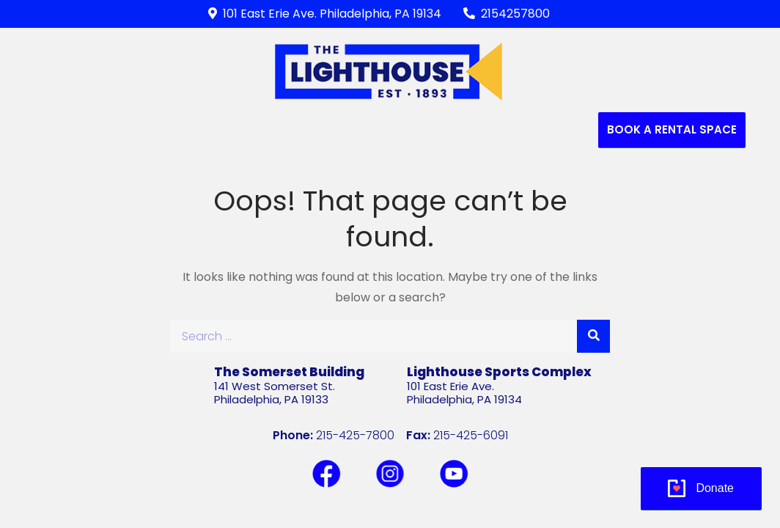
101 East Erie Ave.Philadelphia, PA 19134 (464, 392)
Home (78, 129)
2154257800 (506, 13)
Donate (715, 488)
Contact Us (548, 129)
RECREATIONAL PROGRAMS (297, 129)
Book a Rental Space (672, 129)
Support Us (442, 129)
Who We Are (151, 129)
